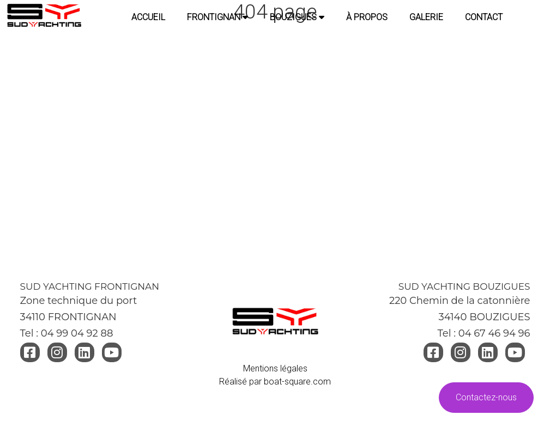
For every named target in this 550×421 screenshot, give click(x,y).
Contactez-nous (486, 397)
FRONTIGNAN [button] (217, 17)
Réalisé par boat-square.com (275, 381)
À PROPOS (367, 17)
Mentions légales (275, 368)
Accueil (148, 17)
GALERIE (426, 17)
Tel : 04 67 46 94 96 (483, 333)
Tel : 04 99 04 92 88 (66, 333)
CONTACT (484, 17)
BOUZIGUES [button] (297, 17)
